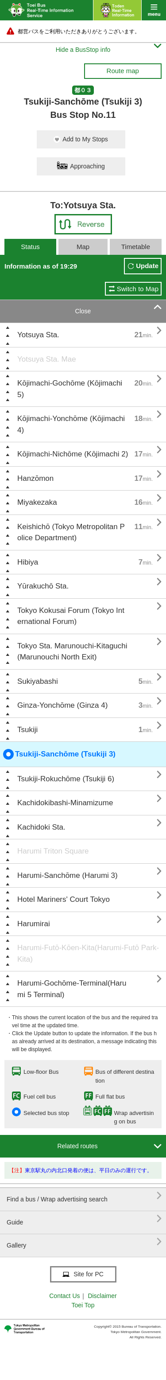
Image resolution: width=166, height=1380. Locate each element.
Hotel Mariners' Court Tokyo (63, 899)
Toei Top (83, 1305)
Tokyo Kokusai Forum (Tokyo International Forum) (70, 616)
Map (83, 246)
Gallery (84, 1242)
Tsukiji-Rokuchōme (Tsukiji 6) (65, 779)
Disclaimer (102, 1295)
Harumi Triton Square (53, 851)
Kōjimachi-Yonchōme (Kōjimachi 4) (71, 424)
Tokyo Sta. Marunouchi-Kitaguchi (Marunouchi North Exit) (72, 652)
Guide (84, 1219)
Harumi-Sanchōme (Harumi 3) (67, 875)
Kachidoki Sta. (41, 827)
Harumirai (33, 924)
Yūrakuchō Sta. (43, 586)
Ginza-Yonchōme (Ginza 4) (62, 705)
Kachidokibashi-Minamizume (65, 803)
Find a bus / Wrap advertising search (84, 1196)
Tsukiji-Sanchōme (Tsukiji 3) (59, 754)
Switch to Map (137, 288)
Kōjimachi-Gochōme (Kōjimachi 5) (69, 389)
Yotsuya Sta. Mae (46, 359)
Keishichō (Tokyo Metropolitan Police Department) (71, 532)
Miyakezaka (37, 502)
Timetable (135, 246)
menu (154, 10)
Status (30, 246)
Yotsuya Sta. (38, 335)
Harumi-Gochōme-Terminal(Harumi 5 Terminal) (72, 989)
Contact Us (64, 1295)
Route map (123, 70)
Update (147, 265)
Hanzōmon (35, 478)
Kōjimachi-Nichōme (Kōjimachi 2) (72, 454)
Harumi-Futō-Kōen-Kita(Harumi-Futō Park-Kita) (88, 953)
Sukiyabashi (37, 681)
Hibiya (27, 562)
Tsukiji (27, 729)
